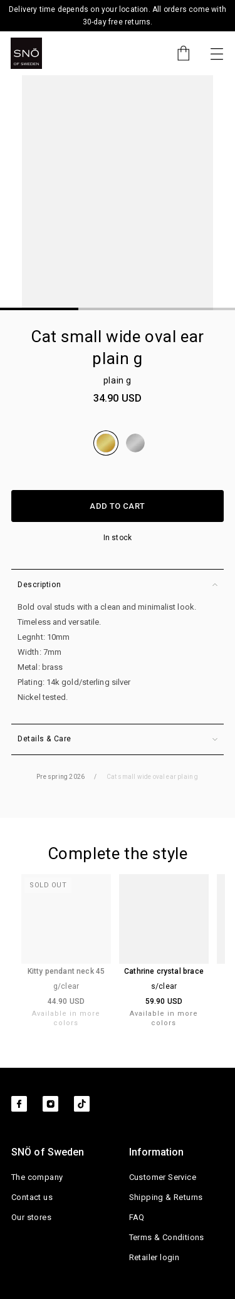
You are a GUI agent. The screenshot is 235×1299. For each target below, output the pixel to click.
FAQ (137, 1217)
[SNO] (26, 53)
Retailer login (154, 1257)
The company (37, 1177)
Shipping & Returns (166, 1197)
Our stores (31, 1217)
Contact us (32, 1197)
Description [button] (117, 585)
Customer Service (162, 1177)
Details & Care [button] (117, 739)
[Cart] (177, 53)
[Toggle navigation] (216, 53)
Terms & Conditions (166, 1237)
